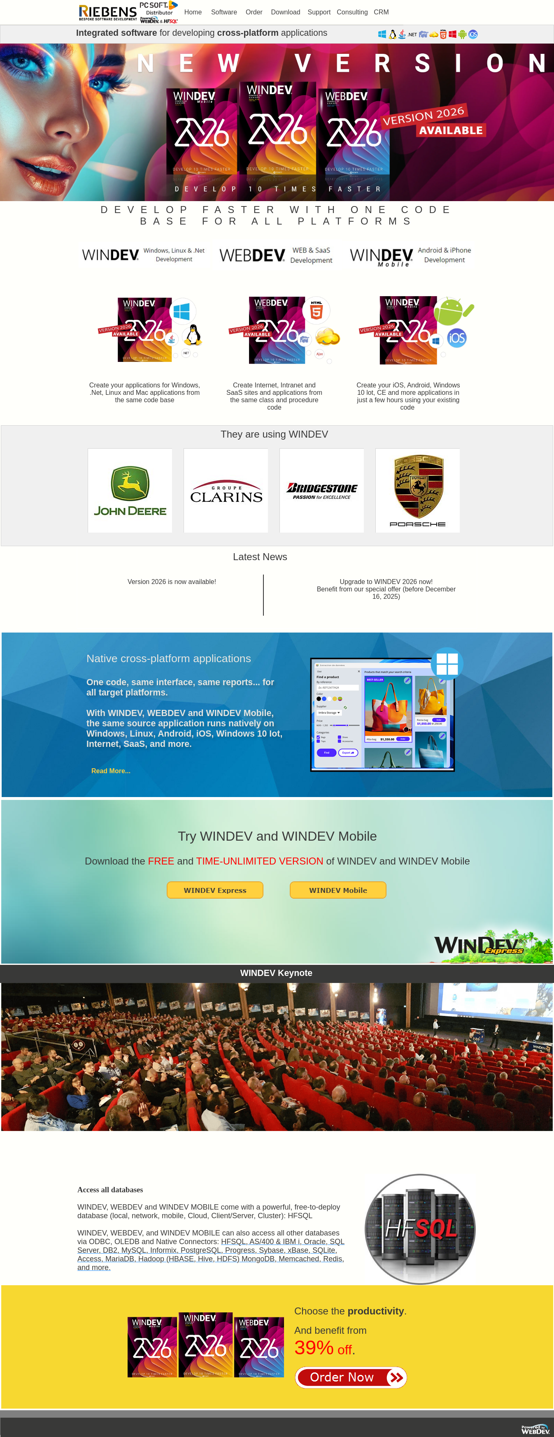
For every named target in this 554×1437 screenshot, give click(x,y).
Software (224, 12)
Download (285, 12)
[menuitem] (193, 12)
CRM (381, 12)
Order (254, 12)
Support (319, 12)
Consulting (352, 12)
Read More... (110, 770)
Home (193, 12)
